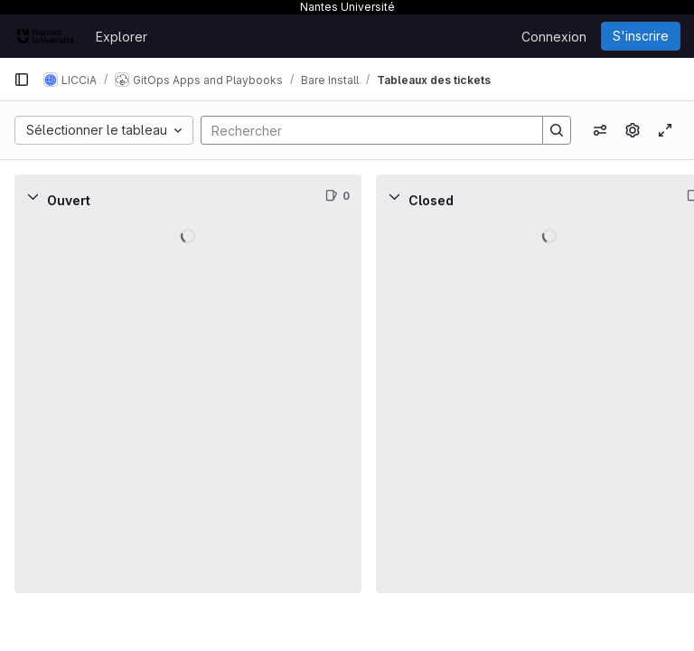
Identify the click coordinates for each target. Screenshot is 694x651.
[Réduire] (32, 196)
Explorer (121, 36)
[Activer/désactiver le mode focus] (665, 130)
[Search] (362, 130)
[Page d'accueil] (45, 36)
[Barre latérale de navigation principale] (21, 79)
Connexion (553, 36)
